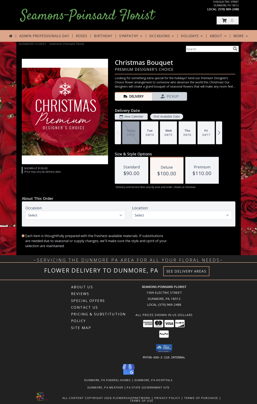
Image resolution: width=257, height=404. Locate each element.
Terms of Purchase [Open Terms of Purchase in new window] (201, 398)
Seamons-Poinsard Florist (87, 16)
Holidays (192, 36)
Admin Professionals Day (44, 36)
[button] (228, 20)
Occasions (162, 36)
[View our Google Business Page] (128, 375)
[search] (235, 48)
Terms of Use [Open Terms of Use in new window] (141, 400)
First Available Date (166, 116)
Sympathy (131, 36)
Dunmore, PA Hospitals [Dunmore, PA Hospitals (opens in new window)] (153, 380)
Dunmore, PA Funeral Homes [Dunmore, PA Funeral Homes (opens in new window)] (107, 380)
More (241, 36)
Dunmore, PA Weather (105, 387)
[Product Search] (208, 49)
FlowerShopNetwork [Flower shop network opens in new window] (131, 398)
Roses (81, 36)
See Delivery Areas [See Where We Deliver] (186, 271)
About (218, 36)
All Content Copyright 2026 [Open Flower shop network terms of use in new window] (87, 398)
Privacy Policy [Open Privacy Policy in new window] (167, 398)
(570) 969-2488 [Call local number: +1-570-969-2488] (228, 9)
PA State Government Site (148, 387)
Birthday (103, 36)
